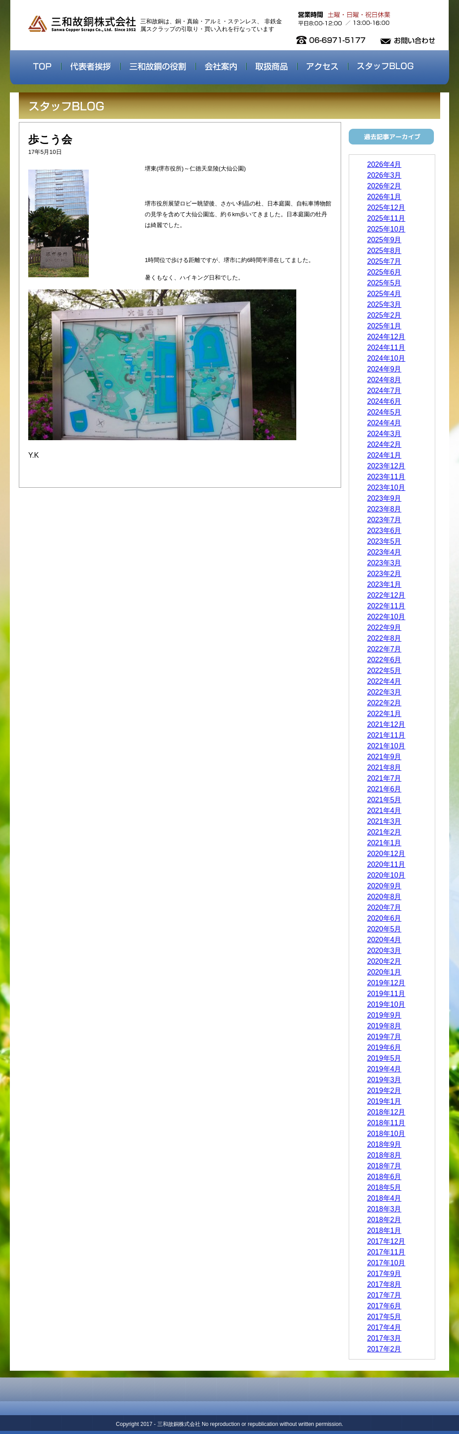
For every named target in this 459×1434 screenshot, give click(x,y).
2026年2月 (384, 186)
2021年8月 (384, 767)
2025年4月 (384, 293)
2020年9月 (384, 886)
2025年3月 (384, 304)
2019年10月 (386, 1004)
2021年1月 (384, 843)
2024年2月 (384, 444)
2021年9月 (384, 757)
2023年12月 (386, 466)
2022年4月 (384, 681)
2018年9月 (384, 1144)
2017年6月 (384, 1306)
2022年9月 (384, 627)
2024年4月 (384, 423)
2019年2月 (384, 1090)
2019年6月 (384, 1047)
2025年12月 (386, 207)
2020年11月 (386, 864)
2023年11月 (386, 477)
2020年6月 (384, 918)
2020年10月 (386, 875)
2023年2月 (384, 573)
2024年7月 (384, 390)
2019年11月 (386, 993)
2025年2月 (384, 315)
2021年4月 (384, 810)
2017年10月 (386, 1263)
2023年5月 (384, 541)
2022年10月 (386, 617)
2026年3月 (384, 175)
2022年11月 (386, 606)
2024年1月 (384, 455)
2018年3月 (384, 1209)
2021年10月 (386, 746)
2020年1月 (384, 972)
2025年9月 (384, 240)
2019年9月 (384, 1015)
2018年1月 (384, 1230)
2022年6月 (384, 660)
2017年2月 (384, 1349)
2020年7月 (384, 907)
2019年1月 (384, 1101)
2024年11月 (386, 347)
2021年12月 (386, 724)
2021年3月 (384, 821)
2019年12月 (386, 983)
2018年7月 (384, 1166)
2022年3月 (384, 692)
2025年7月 (384, 261)
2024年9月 (384, 369)
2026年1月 (384, 197)
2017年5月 (384, 1316)
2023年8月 (384, 509)
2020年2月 (384, 961)
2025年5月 (384, 283)
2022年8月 (384, 638)
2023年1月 (384, 584)
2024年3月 (384, 433)
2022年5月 (384, 670)
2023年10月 (386, 487)
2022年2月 (384, 703)
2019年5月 (384, 1058)
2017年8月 (384, 1284)
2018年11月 (386, 1123)
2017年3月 (384, 1338)
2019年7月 (384, 1037)
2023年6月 (384, 530)
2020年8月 (384, 897)
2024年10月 (386, 358)
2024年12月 (386, 337)
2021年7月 (384, 778)
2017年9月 (384, 1273)
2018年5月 (384, 1187)
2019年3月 (384, 1080)
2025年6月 (384, 272)
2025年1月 (384, 326)
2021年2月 (384, 832)
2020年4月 (384, 940)
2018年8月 (384, 1155)
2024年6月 (384, 401)
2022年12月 (386, 595)
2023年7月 (384, 520)
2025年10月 (386, 229)
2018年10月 (386, 1133)
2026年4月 (384, 164)
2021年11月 (386, 735)
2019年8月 (384, 1026)
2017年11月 (386, 1252)
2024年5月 (384, 412)
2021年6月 (384, 789)
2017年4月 (384, 1327)
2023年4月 (384, 552)
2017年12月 (386, 1241)
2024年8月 (384, 380)
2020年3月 (384, 950)
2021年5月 (384, 800)
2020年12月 (386, 853)
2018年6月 (384, 1176)
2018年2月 (384, 1220)
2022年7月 (384, 649)
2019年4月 (384, 1069)
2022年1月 (384, 713)
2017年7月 (384, 1295)
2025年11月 (386, 218)
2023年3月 (384, 563)
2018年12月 (386, 1112)
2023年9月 (384, 498)
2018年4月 (384, 1198)
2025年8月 (384, 250)
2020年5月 (384, 929)
